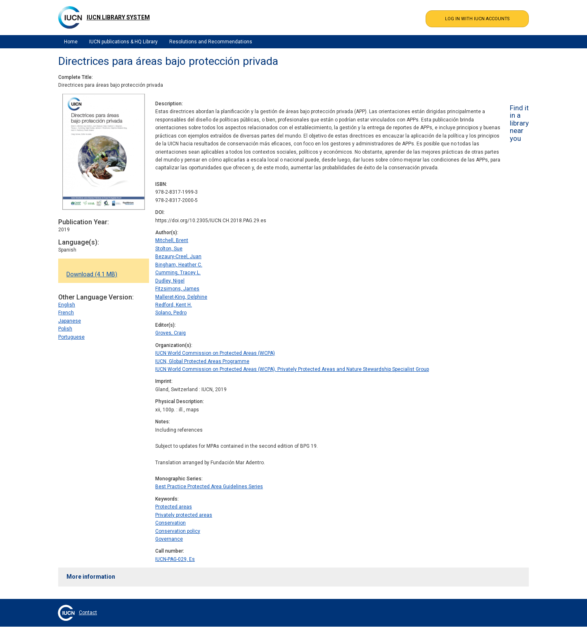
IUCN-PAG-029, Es (175, 559)
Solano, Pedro (171, 313)
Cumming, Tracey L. (178, 273)
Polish (65, 329)
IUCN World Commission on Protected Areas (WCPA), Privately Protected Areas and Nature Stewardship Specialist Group (292, 369)
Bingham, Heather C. (178, 265)
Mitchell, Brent (171, 240)
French (66, 313)
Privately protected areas (183, 515)
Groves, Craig (170, 333)
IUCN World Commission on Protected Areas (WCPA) (215, 353)
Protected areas (173, 507)
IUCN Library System (118, 17)
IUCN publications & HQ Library (123, 42)
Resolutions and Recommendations (210, 42)
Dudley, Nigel (170, 281)
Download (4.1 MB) (91, 274)
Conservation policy (177, 531)
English (66, 305)
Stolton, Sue (168, 249)
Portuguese (71, 337)
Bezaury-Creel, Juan (178, 256)
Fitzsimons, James (177, 289)
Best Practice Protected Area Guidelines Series (209, 486)
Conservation (170, 523)
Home (71, 42)
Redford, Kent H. (173, 305)
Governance (169, 539)
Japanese (69, 321)
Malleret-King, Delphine (181, 297)
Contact (88, 612)
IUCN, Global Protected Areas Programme (202, 361)
